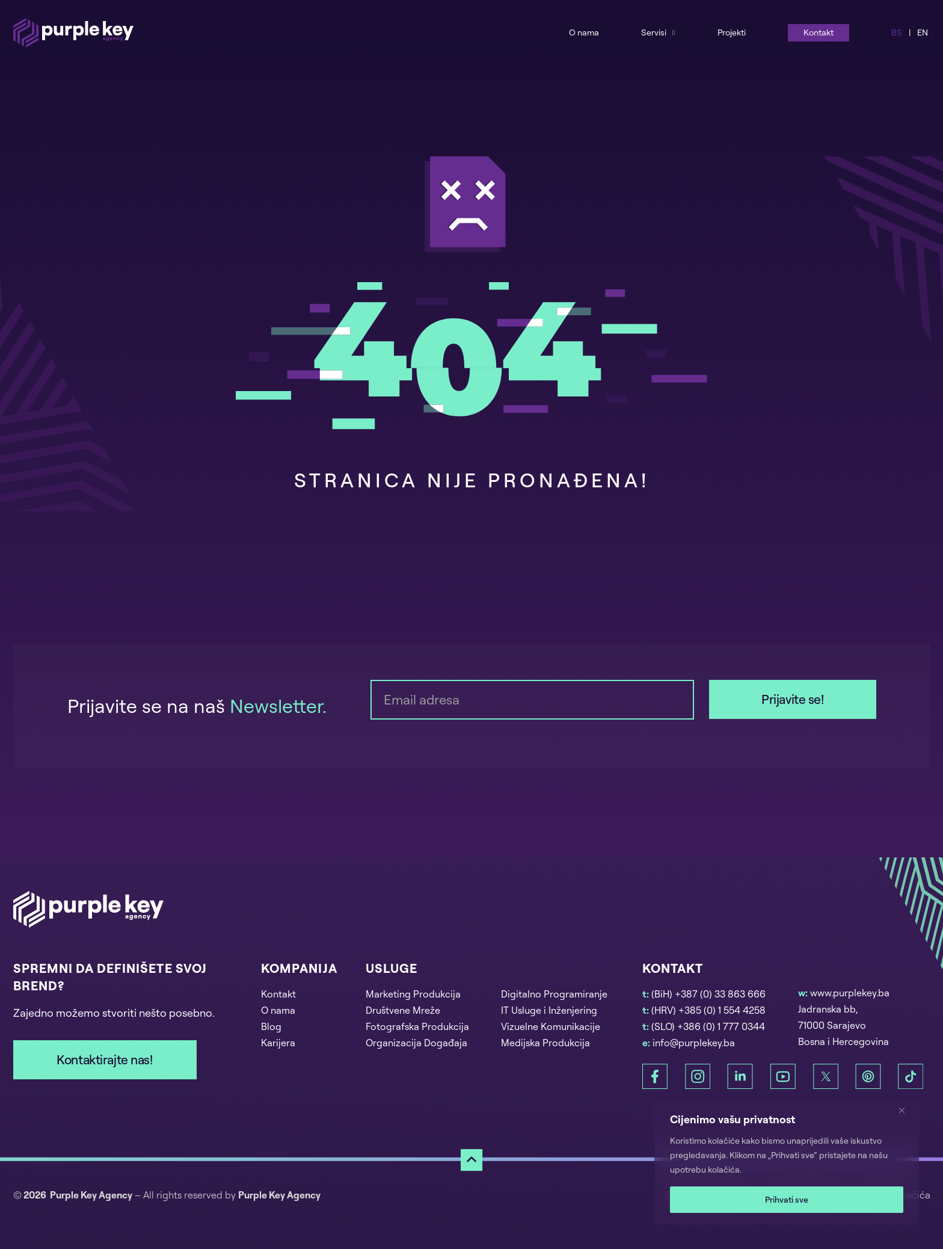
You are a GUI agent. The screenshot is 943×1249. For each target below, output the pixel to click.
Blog (271, 1026)
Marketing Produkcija (413, 994)
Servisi (653, 32)
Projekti (731, 32)
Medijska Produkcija (545, 1043)
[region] (786, 1162)
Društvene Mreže (403, 1010)
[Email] (532, 700)
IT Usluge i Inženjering (549, 1010)
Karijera (278, 1043)
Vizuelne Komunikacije (550, 1026)
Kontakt (818, 32)
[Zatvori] (906, 1110)
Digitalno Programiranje (554, 994)
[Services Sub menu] (673, 32)
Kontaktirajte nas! (104, 1059)
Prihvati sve (786, 1199)
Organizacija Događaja (416, 1043)
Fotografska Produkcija (417, 1026)
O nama (584, 32)
